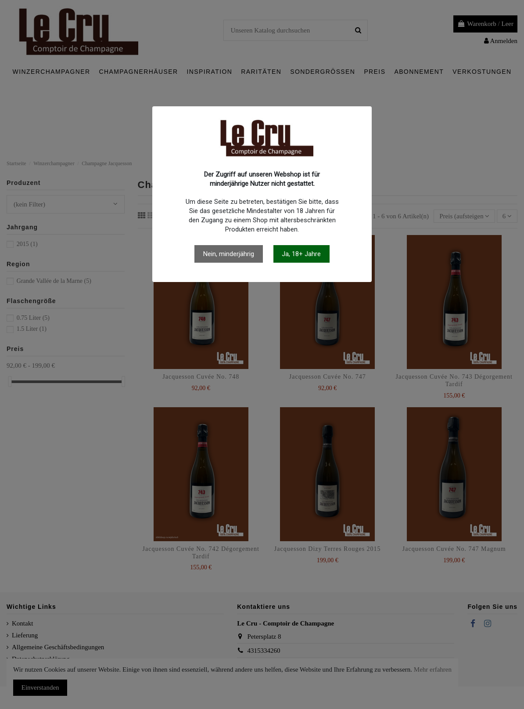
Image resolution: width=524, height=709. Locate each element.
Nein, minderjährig (228, 254)
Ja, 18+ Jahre (301, 254)
